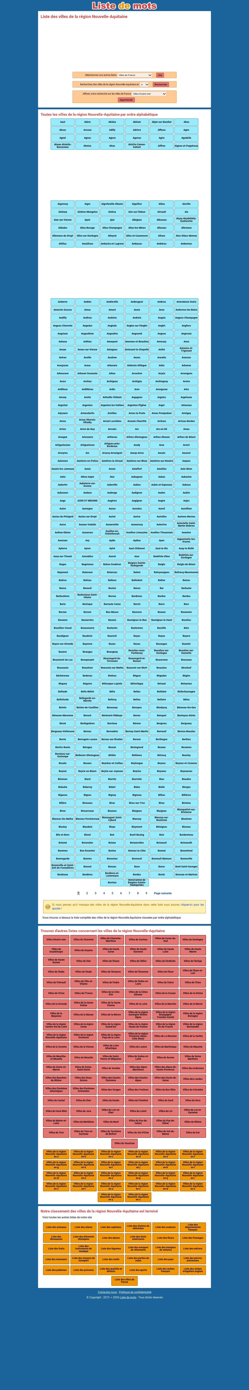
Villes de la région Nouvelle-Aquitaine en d (138, 1154)
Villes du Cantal (56, 1100)
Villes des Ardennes (193, 1068)
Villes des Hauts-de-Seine (165, 1079)
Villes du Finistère (138, 1100)
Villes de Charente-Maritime (110, 939)
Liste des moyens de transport (83, 1259)
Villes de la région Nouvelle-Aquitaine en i (111, 1165)
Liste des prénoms (83, 1270)
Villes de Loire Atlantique (111, 1047)
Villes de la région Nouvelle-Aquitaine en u (111, 1186)
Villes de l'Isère (165, 982)
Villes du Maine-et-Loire (56, 1122)
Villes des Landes (192, 1079)
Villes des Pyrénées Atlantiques (56, 1089)
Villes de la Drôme (193, 993)
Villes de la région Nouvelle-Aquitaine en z (138, 1197)
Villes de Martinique (165, 1046)
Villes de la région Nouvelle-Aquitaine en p (138, 1176)
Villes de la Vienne (83, 1046)
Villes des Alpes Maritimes (138, 1068)
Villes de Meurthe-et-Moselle (56, 1057)
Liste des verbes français (165, 1270)
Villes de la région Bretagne (193, 1014)
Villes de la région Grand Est (111, 1025)
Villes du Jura (83, 1111)
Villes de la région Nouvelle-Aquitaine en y (111, 1197)
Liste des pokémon (56, 1270)
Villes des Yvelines (138, 1089)
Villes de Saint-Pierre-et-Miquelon (110, 1057)
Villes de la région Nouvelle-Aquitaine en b (83, 1154)
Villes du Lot (165, 1111)
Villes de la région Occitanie (83, 1036)
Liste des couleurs (165, 1227)
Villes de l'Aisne (110, 961)
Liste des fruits (56, 1248)
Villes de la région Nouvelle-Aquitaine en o (111, 1176)
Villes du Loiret (138, 1111)
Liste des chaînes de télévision (138, 1227)
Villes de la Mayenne (56, 1014)
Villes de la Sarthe (193, 1036)
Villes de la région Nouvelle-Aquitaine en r (193, 1176)
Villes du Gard (165, 1100)
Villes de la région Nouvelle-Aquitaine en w (165, 1186)
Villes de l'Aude (83, 971)
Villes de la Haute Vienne (111, 1004)
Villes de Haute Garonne (138, 950)
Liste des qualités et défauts (111, 1270)
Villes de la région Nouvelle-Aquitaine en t (83, 1186)
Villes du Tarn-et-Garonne (83, 1132)
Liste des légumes (111, 1248)
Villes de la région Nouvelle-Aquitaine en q (165, 1176)
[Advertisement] (124, 44)
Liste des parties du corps (138, 1259)
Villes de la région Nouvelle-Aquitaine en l (193, 1165)
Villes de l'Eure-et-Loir (193, 971)
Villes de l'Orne (56, 993)
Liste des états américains (138, 1238)
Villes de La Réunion (165, 1036)
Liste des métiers (192, 1248)
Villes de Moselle (83, 1057)
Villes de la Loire (138, 1003)
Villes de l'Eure (166, 971)
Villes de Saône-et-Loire (138, 1057)
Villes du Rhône (192, 1121)
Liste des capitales (110, 1227)
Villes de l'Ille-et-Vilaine (83, 982)
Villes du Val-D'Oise (138, 1132)
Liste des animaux (56, 1227)
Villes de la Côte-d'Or (111, 993)
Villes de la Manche (165, 1003)
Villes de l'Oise (193, 982)
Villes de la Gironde (56, 1003)
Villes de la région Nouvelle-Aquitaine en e (165, 1154)
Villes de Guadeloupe (56, 950)
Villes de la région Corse (83, 1025)
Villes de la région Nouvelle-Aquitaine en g (56, 1165)
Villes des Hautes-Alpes (138, 1079)
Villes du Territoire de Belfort (111, 1132)
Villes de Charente (83, 939)
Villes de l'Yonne (84, 993)
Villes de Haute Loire (165, 950)
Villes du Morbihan (83, 1121)
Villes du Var (193, 1132)
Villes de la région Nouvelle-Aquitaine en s (56, 1186)
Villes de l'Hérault (56, 982)
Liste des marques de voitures (165, 1248)
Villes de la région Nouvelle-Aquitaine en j (138, 1165)
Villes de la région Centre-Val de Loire (56, 1025)
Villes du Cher (83, 1100)
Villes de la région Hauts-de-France (138, 1025)
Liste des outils (111, 1259)
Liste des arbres (83, 1227)
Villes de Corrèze (138, 939)
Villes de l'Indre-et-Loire (138, 982)
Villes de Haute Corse (111, 950)
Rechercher (161, 84)
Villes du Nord (111, 1121)
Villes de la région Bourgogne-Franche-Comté (165, 1015)
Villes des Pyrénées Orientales (83, 1089)
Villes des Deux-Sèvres (83, 1079)
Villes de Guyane (83, 950)
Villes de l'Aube (56, 971)
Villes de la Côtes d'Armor (138, 993)
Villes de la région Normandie (193, 1025)
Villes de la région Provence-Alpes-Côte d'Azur (138, 1036)
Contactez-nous (107, 1292)
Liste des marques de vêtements (138, 1248)
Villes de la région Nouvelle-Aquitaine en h (83, 1165)
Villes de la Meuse (83, 1014)
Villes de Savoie (165, 1057)
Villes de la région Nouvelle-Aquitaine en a (56, 1154)
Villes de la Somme (56, 1046)
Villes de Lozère (138, 1046)
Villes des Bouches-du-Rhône (56, 1079)
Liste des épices (111, 1237)
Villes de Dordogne (192, 939)
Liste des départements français (193, 1227)
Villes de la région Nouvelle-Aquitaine (56, 1036)
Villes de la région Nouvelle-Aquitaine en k (165, 1165)
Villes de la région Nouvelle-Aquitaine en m (56, 1176)
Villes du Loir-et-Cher (111, 1111)
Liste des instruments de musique (83, 1249)
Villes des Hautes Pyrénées (111, 1079)
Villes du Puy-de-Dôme (165, 1122)
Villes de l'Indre (111, 982)
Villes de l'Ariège (193, 961)
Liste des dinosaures (56, 1238)
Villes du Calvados (193, 1089)
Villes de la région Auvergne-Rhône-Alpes (138, 1015)
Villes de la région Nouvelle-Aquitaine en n (83, 1176)
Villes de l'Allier (138, 961)
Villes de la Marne (193, 1003)
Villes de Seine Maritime (193, 1057)
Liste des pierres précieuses (193, 1259)
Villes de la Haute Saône (83, 1004)
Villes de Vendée (111, 1068)
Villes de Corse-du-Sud (165, 939)
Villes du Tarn (56, 1132)
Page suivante (163, 893)
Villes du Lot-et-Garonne (193, 1111)
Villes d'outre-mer (56, 939)
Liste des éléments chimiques (83, 1238)
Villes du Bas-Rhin (165, 1089)
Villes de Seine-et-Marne (56, 1068)
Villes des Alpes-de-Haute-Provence (166, 1068)
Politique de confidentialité (135, 1292)
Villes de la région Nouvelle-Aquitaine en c (111, 1154)
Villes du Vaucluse (124, 1143)
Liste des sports (138, 1270)
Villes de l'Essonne (138, 971)
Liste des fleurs (165, 1237)
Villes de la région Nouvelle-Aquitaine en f (193, 1154)
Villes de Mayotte (192, 1046)
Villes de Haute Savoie (56, 961)
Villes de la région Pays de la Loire (111, 1036)
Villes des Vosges (111, 1089)
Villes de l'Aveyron (111, 971)
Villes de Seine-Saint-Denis (83, 1068)
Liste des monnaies (56, 1259)
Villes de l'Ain (83, 961)
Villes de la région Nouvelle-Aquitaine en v (138, 1186)
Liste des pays (165, 1259)
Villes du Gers (192, 1100)
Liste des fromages (192, 1237)
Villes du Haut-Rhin (56, 1111)
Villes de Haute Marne (193, 950)
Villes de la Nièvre (111, 1014)
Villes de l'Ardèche (165, 961)
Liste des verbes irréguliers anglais (193, 1270)
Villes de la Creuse (165, 993)
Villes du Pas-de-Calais (138, 1122)
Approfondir (126, 100)
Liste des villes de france (124, 1280)
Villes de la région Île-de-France (165, 1025)
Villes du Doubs (110, 1100)
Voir (160, 75)
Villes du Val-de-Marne (165, 1132)
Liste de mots (128, 1297)
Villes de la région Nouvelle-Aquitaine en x (193, 1186)
